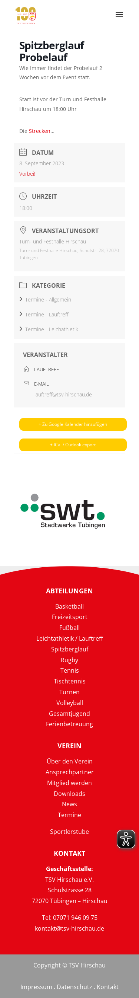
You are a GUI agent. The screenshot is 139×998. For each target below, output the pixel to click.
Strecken (39, 130)
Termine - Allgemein (45, 299)
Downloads (69, 794)
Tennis (69, 670)
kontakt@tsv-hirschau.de (69, 928)
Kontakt (108, 987)
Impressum (36, 987)
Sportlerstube (69, 832)
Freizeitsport (69, 617)
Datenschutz (74, 987)
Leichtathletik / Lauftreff (69, 638)
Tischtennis (70, 681)
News (69, 804)
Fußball (69, 628)
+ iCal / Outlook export (73, 444)
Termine (69, 815)
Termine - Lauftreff (43, 314)
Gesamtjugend (69, 714)
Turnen (69, 692)
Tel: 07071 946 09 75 (69, 917)
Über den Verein (70, 761)
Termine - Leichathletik (48, 329)
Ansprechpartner (70, 772)
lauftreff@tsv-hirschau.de (63, 394)
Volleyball (69, 703)
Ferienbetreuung (69, 724)
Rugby (69, 660)
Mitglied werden (69, 783)
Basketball (69, 606)
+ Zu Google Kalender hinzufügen (73, 424)
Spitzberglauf (69, 649)
